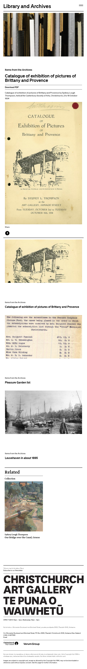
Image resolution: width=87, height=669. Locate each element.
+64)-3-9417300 (9, 635)
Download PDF (12, 87)
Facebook (7, 233)
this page (38, 662)
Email (5, 637)
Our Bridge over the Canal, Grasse (24, 536)
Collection (10, 478)
